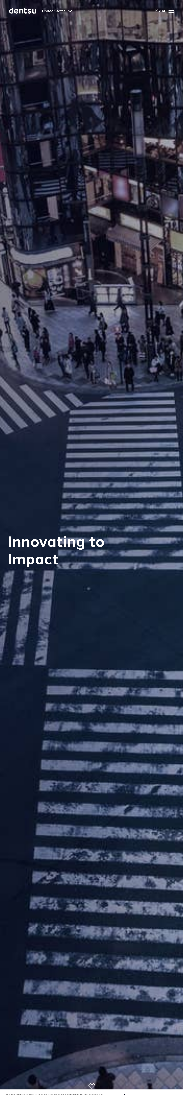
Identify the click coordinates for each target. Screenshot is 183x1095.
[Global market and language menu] (57, 11)
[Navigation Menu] (164, 11)
